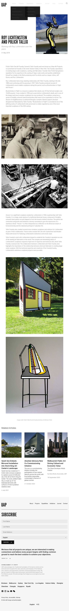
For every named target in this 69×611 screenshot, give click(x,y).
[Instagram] (5, 592)
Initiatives (52, 503)
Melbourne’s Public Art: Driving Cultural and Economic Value (56, 463)
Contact (65, 503)
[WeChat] (14, 592)
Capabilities (44, 503)
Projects (37, 503)
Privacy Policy (4, 597)
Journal (59, 503)
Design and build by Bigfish (14, 600)
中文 (37, 604)
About (31, 503)
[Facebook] (2, 592)
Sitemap (18, 597)
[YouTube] (11, 592)
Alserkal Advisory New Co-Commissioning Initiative (33, 463)
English (32, 604)
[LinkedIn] (8, 592)
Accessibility (12, 597)
